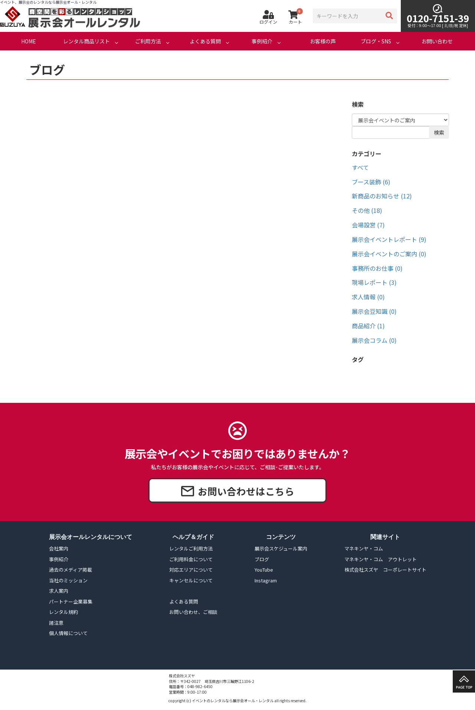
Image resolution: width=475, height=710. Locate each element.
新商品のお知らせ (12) (382, 195)
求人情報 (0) (368, 296)
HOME (28, 41)
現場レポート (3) (374, 282)
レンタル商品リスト (86, 41)
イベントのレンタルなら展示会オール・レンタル (232, 700)
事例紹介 (262, 41)
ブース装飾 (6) (371, 181)
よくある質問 (205, 41)
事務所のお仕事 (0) (377, 268)
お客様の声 (323, 41)
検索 (439, 132)
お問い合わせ (437, 41)
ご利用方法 (148, 41)
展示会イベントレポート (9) (389, 239)
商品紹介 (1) (368, 325)
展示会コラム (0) (374, 340)
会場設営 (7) (368, 224)
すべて (360, 167)
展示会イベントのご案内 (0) (389, 253)
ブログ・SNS (376, 41)
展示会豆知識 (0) (374, 311)
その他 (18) (367, 210)
